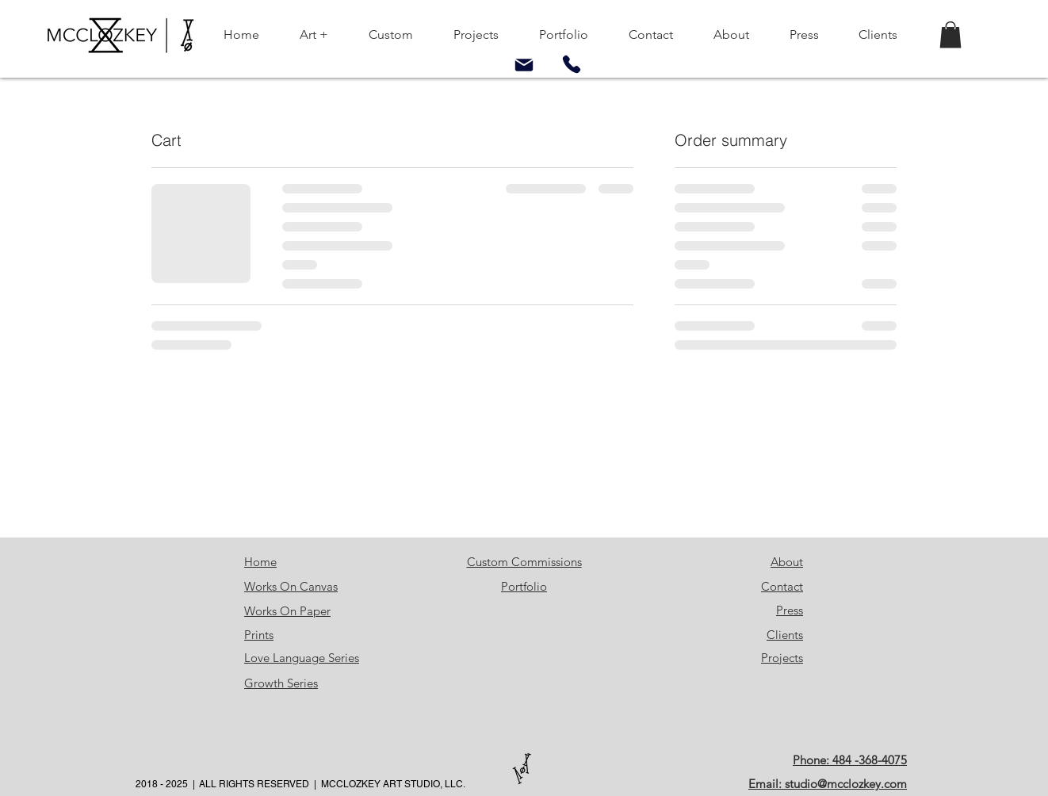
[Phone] (571, 64)
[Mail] (524, 65)
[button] (950, 34)
